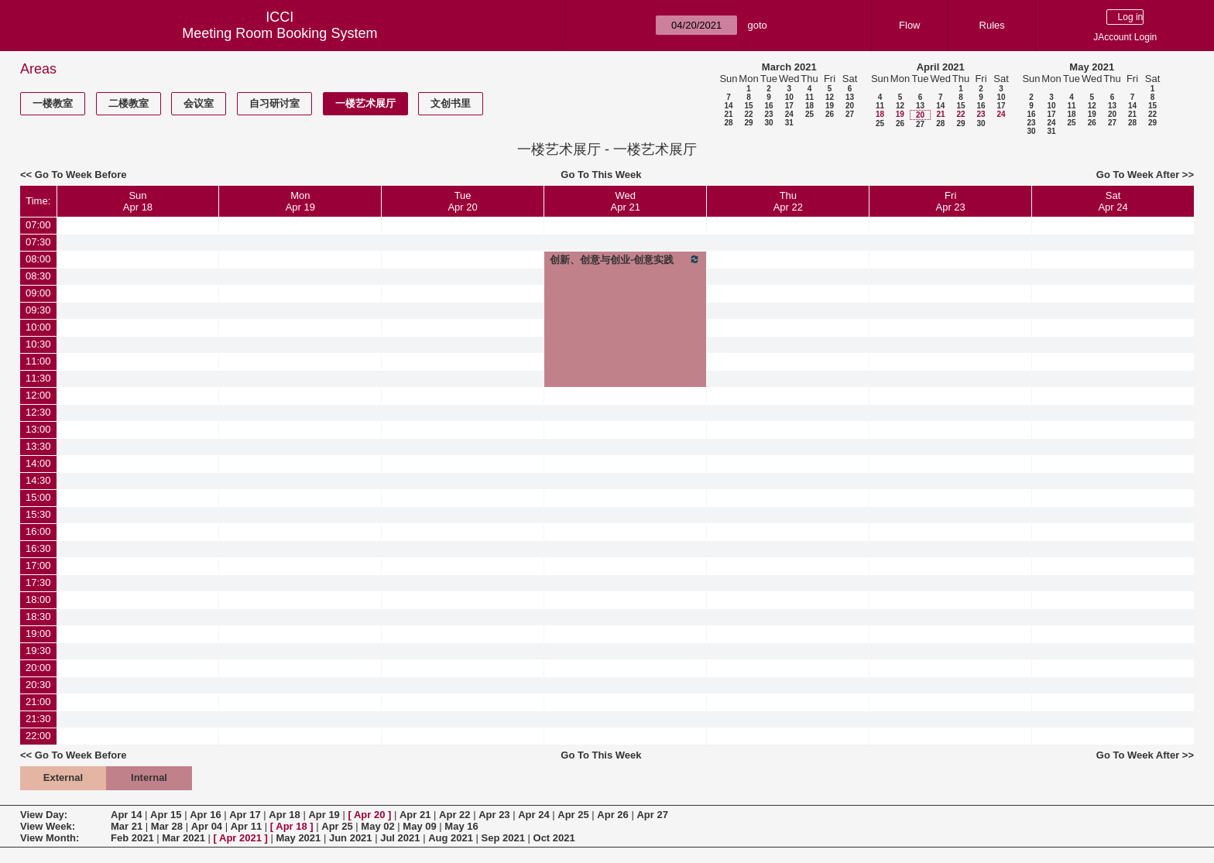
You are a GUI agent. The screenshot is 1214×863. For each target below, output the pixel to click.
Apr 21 (415, 814)
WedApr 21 (625, 201)
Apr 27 (651, 814)
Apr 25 (572, 814)
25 (809, 114)
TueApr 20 (462, 201)
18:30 (38, 616)
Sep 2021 (503, 838)
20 (849, 105)
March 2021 (789, 67)
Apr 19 (323, 814)
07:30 (38, 242)
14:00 (38, 463)
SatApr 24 (1112, 201)
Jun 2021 (350, 838)
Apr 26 (612, 814)
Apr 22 (454, 814)
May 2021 (1091, 67)
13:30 (38, 446)
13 (849, 97)
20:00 (38, 667)
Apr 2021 (240, 838)
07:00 (38, 225)
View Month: (49, 838)
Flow (909, 25)
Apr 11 (246, 826)
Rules (992, 25)
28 (728, 122)
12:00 (38, 395)
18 (809, 105)
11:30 (38, 378)
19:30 (38, 650)
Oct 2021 (554, 838)
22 (748, 114)
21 (728, 114)
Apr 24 (533, 814)
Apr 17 (244, 814)
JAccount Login (1125, 37)
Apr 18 (284, 814)
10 (789, 97)
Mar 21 (126, 826)
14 (728, 105)
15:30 (38, 514)
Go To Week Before (81, 174)
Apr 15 (165, 814)
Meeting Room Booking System (279, 33)
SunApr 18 (138, 201)
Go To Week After (1137, 174)
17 (789, 105)
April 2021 (941, 67)
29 (748, 122)
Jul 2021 (400, 838)
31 (789, 122)
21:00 (38, 701)
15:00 (38, 497)
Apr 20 (369, 814)
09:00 (38, 293)
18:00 (38, 599)
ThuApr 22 (788, 201)
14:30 (38, 480)
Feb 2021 (132, 838)
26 (829, 114)
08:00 (38, 259)
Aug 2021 (450, 838)
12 (829, 97)
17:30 (38, 582)
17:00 (38, 565)
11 (809, 97)
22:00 (38, 735)
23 (768, 114)
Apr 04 (206, 826)
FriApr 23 (950, 201)
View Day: (43, 814)
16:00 (38, 531)
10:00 (38, 327)
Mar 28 (167, 826)
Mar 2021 (183, 838)
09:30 (38, 310)
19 (829, 105)
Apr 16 (205, 814)
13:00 (38, 429)
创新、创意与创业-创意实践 (625, 259)
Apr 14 (126, 814)
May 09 (419, 826)
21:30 (38, 718)
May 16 (461, 826)
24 (789, 114)
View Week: (47, 826)
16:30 (38, 548)
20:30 (38, 684)
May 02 (377, 826)
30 (768, 122)
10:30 (38, 344)
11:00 (38, 361)
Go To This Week (601, 174)
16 (768, 105)
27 (849, 114)
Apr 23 (493, 814)
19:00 (38, 633)
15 (748, 105)
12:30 (38, 412)
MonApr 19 (300, 201)
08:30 (38, 276)
